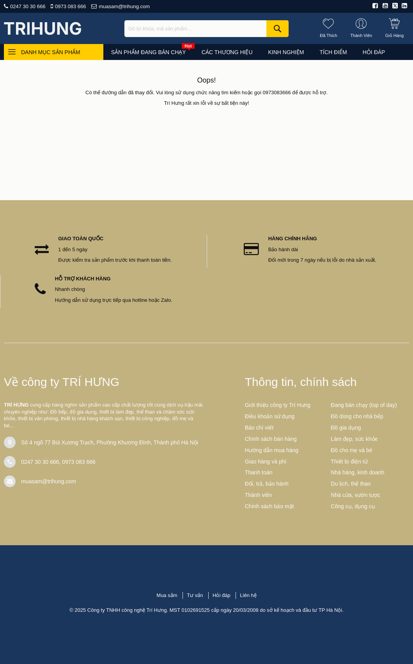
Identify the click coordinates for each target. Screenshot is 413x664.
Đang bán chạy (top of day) (364, 405)
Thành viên (258, 495)
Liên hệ (248, 595)
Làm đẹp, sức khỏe (354, 439)
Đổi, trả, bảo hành (267, 484)
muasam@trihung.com (124, 6)
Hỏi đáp (221, 595)
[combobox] (206, 28)
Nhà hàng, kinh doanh (357, 472)
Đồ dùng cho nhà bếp (357, 416)
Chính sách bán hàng (271, 439)
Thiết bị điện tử (349, 461)
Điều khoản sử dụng (269, 416)
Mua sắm (166, 595)
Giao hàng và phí (266, 461)
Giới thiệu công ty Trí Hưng (277, 405)
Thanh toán (259, 472)
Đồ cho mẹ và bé (351, 450)
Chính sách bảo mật (269, 506)
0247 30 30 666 (27, 6)
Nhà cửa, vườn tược (355, 495)
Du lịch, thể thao (350, 484)
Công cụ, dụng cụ (353, 506)
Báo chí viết (259, 427)
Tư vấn (195, 595)
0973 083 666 (70, 6)
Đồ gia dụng (346, 427)
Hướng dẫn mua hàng (271, 450)
